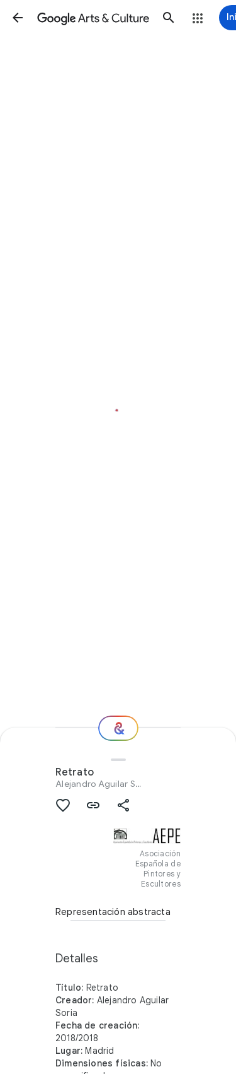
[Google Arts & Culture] (93, 17)
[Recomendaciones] (118, 728)
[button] (18, 18)
